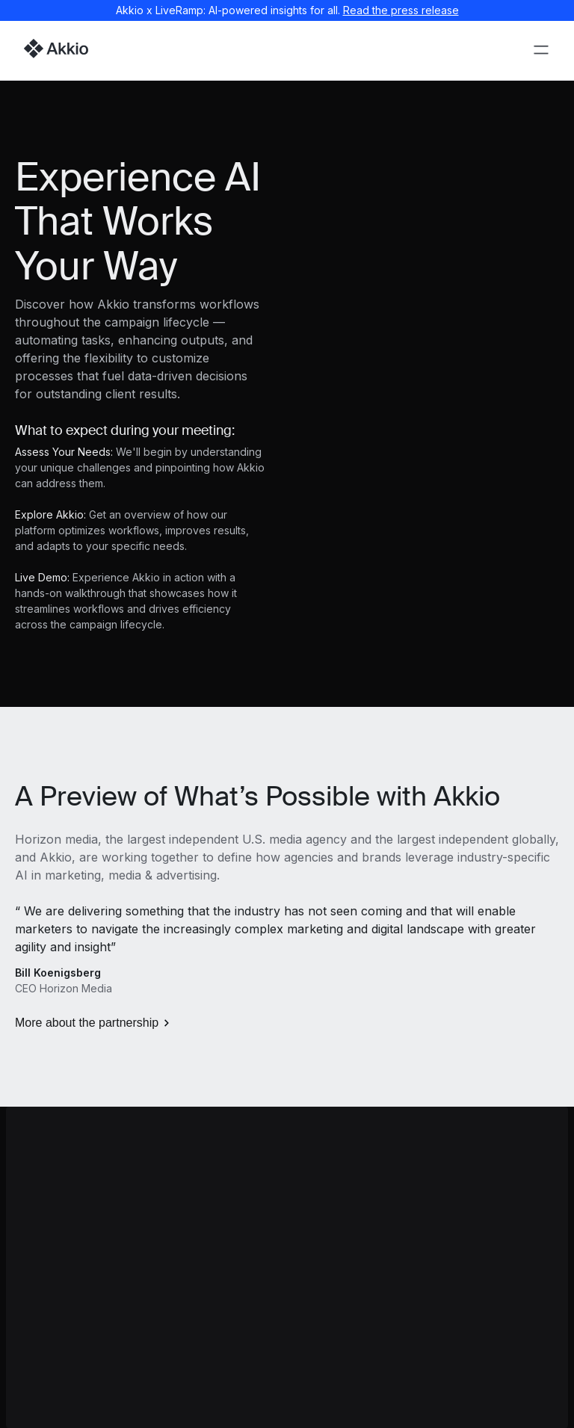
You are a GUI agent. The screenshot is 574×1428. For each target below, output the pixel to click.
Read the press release (401, 10)
